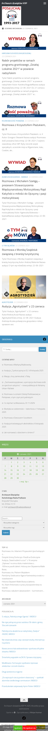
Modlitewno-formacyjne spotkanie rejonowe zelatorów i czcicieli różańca (20, 665)
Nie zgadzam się (29, 728)
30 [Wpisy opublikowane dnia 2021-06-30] (18, 478)
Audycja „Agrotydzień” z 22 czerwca (23, 306)
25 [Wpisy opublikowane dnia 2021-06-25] (30, 474)
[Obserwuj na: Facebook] (44, 339)
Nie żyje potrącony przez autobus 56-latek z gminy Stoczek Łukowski (22, 624)
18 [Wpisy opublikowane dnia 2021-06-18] (30, 470)
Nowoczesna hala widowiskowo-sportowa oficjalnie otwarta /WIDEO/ (23, 650)
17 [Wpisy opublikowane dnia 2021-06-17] (24, 470)
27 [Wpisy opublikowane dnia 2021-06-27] (43, 474)
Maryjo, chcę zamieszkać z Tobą (17, 376)
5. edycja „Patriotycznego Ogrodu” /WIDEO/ (19, 616)
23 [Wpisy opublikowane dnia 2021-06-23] (18, 474)
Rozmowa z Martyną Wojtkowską (17, 364)
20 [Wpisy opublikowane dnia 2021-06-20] (43, 470)
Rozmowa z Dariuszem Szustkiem (18, 417)
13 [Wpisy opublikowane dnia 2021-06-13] (43, 466)
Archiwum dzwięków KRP (14, 3)
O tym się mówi (8, 245)
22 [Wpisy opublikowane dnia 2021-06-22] (11, 474)
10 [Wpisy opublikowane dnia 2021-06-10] (24, 466)
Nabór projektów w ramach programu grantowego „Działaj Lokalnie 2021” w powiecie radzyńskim (20, 66)
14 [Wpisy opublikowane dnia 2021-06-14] (5, 470)
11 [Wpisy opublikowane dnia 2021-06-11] (30, 466)
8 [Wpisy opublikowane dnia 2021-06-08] (11, 466)
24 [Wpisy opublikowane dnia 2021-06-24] (24, 474)
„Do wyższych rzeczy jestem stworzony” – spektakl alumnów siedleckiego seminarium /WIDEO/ (23, 679)
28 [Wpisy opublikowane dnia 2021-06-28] (5, 478)
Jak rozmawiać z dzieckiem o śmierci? (19, 432)
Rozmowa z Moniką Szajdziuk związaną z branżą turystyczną (20, 252)
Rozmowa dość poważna (13, 120)
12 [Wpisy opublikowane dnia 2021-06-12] (37, 466)
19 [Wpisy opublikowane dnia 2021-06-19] (37, 470)
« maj (21, 481)
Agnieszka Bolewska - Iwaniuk (15, 177)
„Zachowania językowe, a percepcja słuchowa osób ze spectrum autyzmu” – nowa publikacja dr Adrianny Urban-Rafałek (24, 385)
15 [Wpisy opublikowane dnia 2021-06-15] (11, 470)
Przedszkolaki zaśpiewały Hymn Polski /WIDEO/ (21, 686)
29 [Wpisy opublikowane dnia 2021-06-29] (11, 478)
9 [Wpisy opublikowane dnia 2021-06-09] (17, 466)
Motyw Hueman (36, 712)
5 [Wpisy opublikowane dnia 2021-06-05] (36, 462)
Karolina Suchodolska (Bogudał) (16, 53)
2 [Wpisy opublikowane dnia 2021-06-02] (17, 462)
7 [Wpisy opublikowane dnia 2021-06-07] (5, 466)
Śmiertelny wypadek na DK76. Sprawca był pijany (21, 657)
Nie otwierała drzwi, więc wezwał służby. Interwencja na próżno (23, 641)
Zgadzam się (19, 728)
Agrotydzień (7, 302)
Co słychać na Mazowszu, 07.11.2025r (19, 403)
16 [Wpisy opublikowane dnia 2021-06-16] (18, 470)
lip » (27, 481)
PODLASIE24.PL (8, 611)
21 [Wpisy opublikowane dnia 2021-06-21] (5, 474)
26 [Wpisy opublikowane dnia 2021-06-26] (37, 474)
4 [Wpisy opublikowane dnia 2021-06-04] (30, 462)
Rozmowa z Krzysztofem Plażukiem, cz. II (24, 127)
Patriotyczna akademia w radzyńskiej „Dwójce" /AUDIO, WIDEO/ (21, 633)
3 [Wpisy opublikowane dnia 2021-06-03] (23, 462)
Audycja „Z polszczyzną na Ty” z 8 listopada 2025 (23, 370)
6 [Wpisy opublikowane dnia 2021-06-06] (42, 462)
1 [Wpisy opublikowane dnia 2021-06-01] (11, 462)
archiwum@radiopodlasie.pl (19, 507)
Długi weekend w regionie (12, 671)
